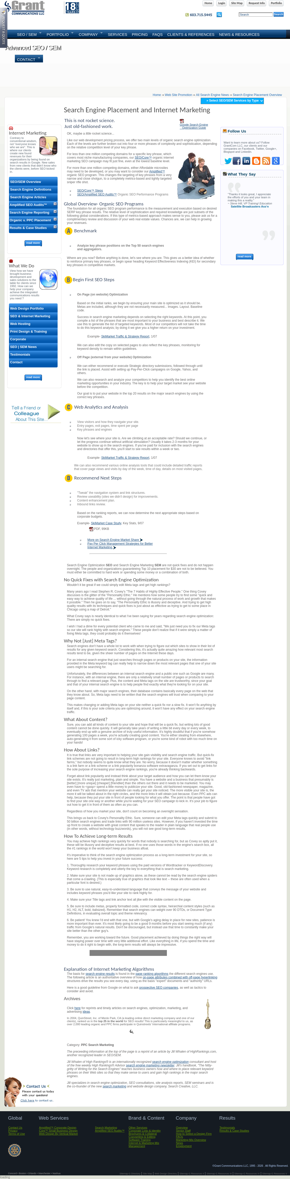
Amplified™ (157, 171)
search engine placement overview (257, 95)
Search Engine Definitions (30, 189)
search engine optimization (170, 1062)
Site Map (147, 1173)
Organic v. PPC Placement (30, 220)
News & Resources (239, 34)
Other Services (138, 1127)
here (77, 1008)
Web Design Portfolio (27, 308)
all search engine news (212, 95)
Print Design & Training (28, 331)
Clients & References (190, 34)
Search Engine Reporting (29, 212)
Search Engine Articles (28, 197)
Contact (27, 59)
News (179, 1142)
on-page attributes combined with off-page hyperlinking (180, 977)
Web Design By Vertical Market (58, 1133)
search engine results (100, 974)
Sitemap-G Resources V (274, 1173)
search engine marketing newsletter (150, 1065)
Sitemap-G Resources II (191, 1173)
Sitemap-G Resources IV (247, 1173)
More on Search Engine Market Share (115, 540)
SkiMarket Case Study (106, 523)
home (157, 95)
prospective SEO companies (158, 987)
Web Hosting (20, 324)
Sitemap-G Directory (130, 1173)
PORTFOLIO (58, 34)
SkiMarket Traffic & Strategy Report (125, 336)
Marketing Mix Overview (191, 1139)
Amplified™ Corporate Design (58, 1127)
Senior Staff (183, 1130)
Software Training (140, 1139)
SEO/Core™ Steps (90, 190)
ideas (86, 1011)
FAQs (157, 34)
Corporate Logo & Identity (145, 1130)
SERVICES (117, 34)
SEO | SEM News (23, 347)
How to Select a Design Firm (194, 1133)
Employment (184, 1146)
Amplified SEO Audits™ (28, 205)
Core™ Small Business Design (58, 1130)
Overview (182, 1127)
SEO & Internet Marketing (30, 316)
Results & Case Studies (28, 228)
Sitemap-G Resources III (219, 1173)
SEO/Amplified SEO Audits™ (97, 194)
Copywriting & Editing (142, 1136)
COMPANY (90, 34)
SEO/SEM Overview (25, 182)
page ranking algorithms (152, 974)
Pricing (140, 34)
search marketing (114, 1086)
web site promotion (178, 95)
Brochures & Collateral (143, 1133)
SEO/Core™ (143, 157)
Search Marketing (106, 1127)
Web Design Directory (166, 1173)
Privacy (13, 1130)
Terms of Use (16, 1133)
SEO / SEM (28, 34)
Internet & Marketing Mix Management (144, 1144)
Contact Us (15, 1127)
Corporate (18, 339)
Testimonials (20, 354)
